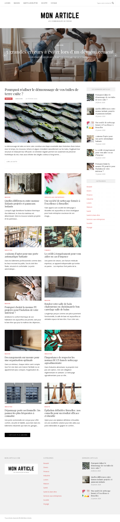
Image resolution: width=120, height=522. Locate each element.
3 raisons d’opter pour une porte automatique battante (21, 255)
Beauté (47, 406)
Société (44, 3)
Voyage (54, 3)
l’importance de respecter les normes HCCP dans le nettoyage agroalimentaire (61, 360)
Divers (89, 191)
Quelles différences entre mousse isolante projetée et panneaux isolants (22, 203)
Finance (48, 250)
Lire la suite (60, 64)
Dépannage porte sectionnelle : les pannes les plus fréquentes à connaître (22, 413)
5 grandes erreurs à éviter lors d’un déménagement (60, 51)
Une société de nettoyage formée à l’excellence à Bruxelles (62, 202)
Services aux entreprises (54, 197)
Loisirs (7, 3)
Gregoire (19, 99)
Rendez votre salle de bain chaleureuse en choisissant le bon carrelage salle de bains (62, 306)
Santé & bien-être (30, 3)
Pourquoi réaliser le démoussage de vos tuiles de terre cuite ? (41, 91)
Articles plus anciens (18, 435)
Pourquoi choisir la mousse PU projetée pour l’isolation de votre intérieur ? (21, 309)
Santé (89, 211)
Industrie (8, 250)
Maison (17, 3)
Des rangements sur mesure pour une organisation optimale (22, 359)
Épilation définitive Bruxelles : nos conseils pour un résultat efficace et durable (63, 413)
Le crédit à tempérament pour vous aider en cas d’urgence (63, 255)
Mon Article (60, 15)
